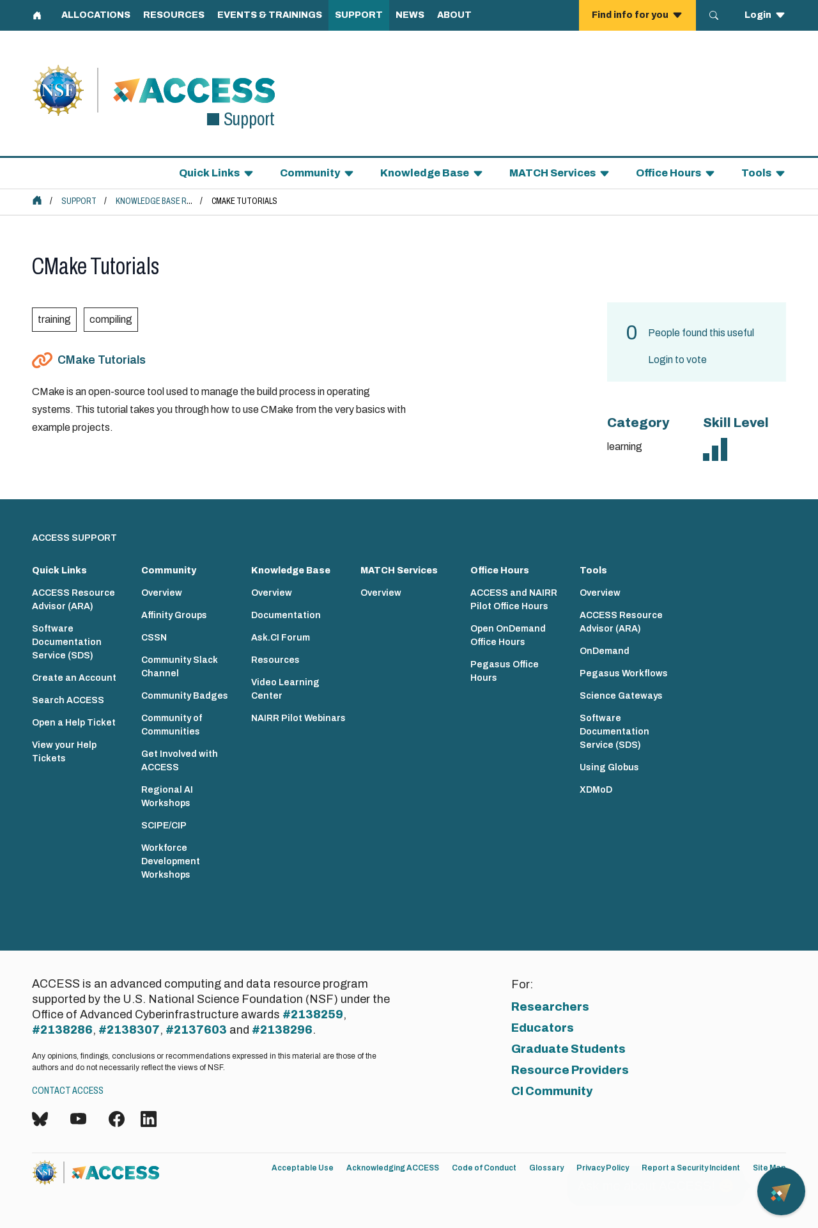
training (54, 319)
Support (78, 201)
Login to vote (677, 359)
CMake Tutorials (102, 360)
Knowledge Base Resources (171, 201)
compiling (110, 319)
